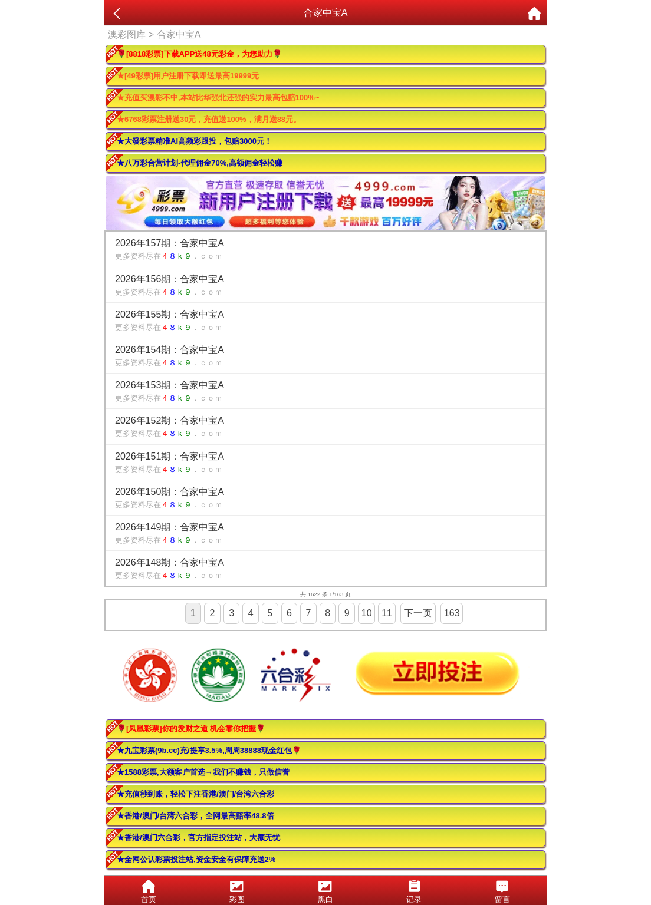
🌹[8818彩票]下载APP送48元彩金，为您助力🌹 (199, 53)
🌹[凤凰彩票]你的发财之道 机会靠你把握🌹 (191, 728)
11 (387, 613)
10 (366, 613)
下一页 (418, 613)
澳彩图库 (127, 34)
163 (452, 613)
